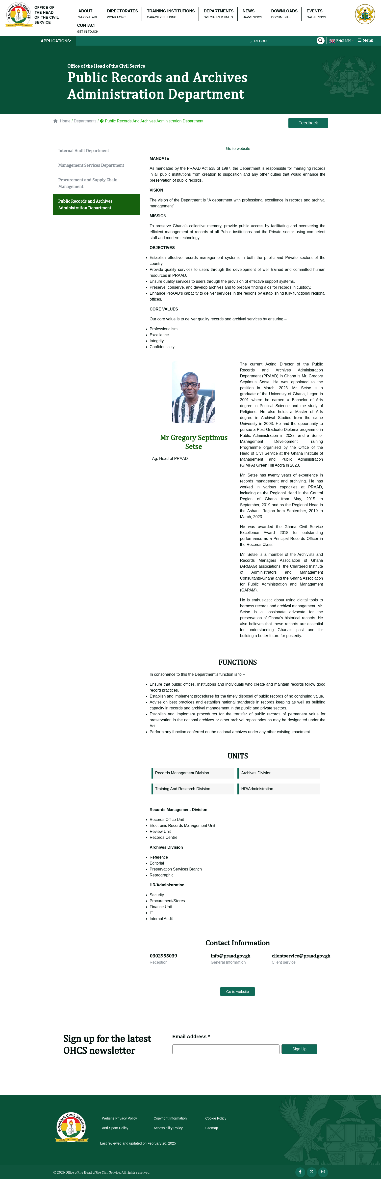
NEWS (248, 11)
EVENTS (315, 11)
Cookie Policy (215, 1118)
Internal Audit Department (83, 150)
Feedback (308, 122)
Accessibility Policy (167, 1128)
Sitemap (211, 1128)
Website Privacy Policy (119, 1118)
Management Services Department (91, 165)
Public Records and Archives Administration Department (85, 204)
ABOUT (85, 11)
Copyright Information (170, 1118)
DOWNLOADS (284, 11)
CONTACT (86, 25)
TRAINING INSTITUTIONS (171, 11)
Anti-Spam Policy (115, 1128)
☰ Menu (365, 40)
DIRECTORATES (122, 11)
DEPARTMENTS (219, 11)
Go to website (237, 148)
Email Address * (191, 1036)
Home (62, 121)
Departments (85, 121)
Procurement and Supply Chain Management (87, 183)
